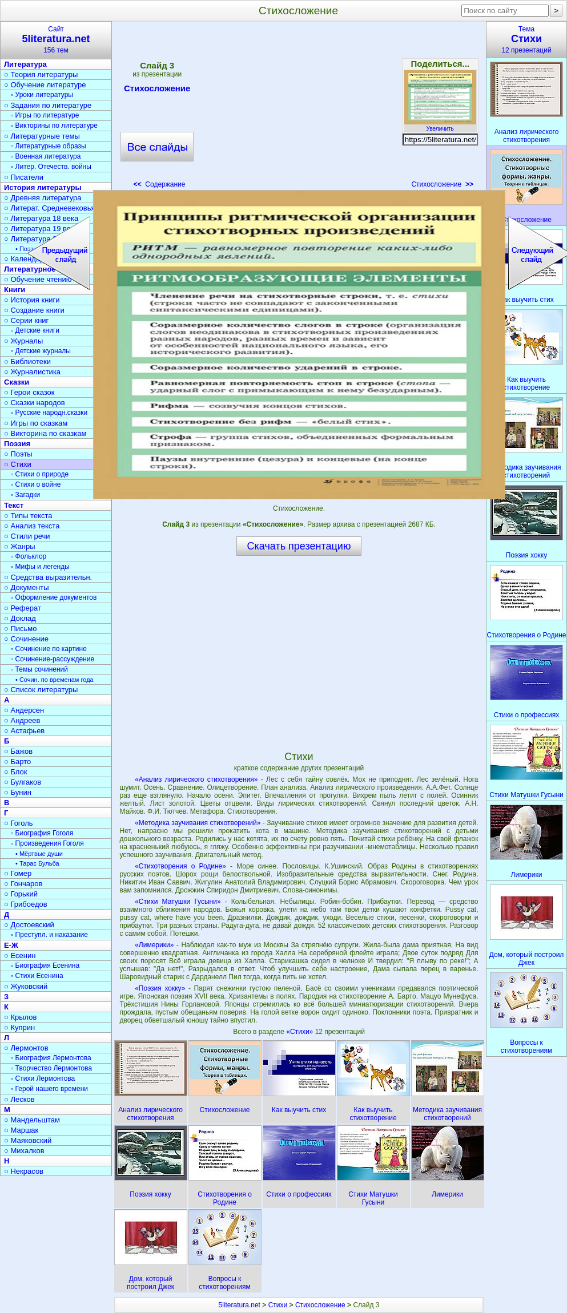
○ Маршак (21, 1130)
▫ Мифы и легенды (40, 567)
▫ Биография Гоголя (42, 833)
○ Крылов (20, 1017)
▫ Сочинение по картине (49, 649)
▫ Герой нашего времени (49, 1089)
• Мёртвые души (39, 853)
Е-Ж (11, 945)
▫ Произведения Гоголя (47, 843)
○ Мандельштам (32, 1120)
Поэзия (17, 443)
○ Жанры (19, 546)
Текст (13, 505)
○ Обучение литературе (45, 84)
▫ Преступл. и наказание (49, 935)
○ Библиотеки (27, 361)
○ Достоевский (29, 924)
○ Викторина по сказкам (45, 433)
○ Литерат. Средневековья (49, 208)
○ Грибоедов (25, 904)
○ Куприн (19, 1027)
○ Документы (26, 587)
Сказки (16, 382)
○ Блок (15, 771)
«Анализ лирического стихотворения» (196, 779)
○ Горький (21, 894)
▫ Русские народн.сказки (49, 413)
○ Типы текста (28, 515)
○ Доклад (20, 618)
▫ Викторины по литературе (54, 126)
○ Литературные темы (42, 136)
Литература (25, 64)
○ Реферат (22, 608)
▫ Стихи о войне (36, 484)
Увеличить (440, 125)
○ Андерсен (24, 710)
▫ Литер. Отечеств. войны (51, 167)
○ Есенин (19, 955)
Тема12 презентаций (526, 39)
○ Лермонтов (26, 1048)
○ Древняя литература (42, 197)
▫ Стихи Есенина (37, 976)
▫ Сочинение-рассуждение (52, 659)
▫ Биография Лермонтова (51, 1058)
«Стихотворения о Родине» (180, 866)
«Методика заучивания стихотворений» (197, 823)
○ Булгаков (22, 782)
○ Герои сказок (29, 392)
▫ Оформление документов (53, 597)
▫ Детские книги (35, 330)
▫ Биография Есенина (45, 965)
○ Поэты (18, 454)
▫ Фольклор (28, 556)
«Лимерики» (154, 945)
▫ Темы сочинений (39, 669)
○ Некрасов (23, 1171)
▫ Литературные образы (48, 146)
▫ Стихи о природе (40, 474)
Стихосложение (157, 90)
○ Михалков (24, 1150)
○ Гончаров (23, 883)
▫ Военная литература (46, 156)
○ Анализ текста (31, 526)
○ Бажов (18, 751)
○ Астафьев (24, 730)
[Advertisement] (298, 108)
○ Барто (17, 761)
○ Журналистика (32, 371)
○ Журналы (23, 341)
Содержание (160, 184)
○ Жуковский (25, 986)
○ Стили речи (27, 536)
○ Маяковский (27, 1140)
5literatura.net (239, 1305)
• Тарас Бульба (37, 863)
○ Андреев (22, 720)
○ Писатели (23, 177)
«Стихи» (300, 1032)
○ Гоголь (18, 823)
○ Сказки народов (34, 402)
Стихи (278, 1305)
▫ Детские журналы (41, 351)
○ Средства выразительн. (48, 577)
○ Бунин (17, 792)
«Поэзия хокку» (160, 988)
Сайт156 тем (56, 39)
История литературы (43, 187)
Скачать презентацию (299, 546)
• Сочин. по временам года (54, 679)
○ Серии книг (26, 320)
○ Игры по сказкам (35, 423)
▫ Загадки (25, 495)
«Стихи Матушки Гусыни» (177, 902)
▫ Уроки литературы (42, 95)
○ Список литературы (41, 689)
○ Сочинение (26, 639)
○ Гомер (17, 873)
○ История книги (32, 300)
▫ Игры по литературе (45, 115)
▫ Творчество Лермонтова (51, 1068)
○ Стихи (17, 464)
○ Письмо (20, 628)
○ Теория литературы (41, 74)
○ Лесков (19, 1099)
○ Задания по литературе (47, 105)
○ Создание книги (34, 310)
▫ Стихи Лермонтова (43, 1078)
